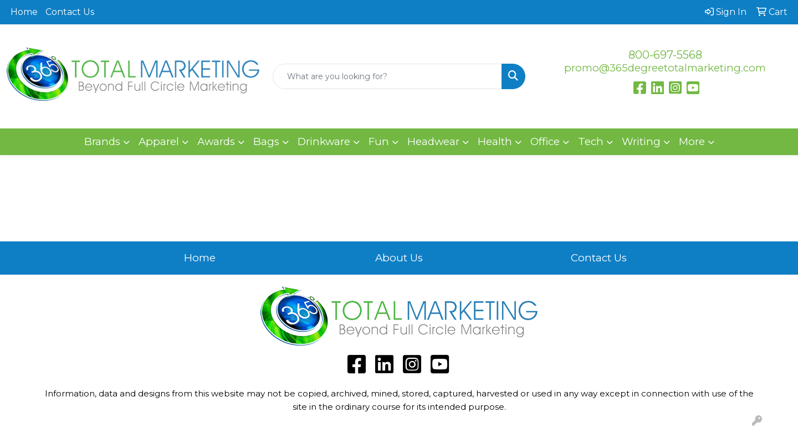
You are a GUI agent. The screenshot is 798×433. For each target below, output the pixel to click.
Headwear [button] (433, 141)
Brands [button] (102, 141)
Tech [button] (590, 141)
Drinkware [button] (324, 141)
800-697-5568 (665, 54)
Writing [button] (641, 141)
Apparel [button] (159, 141)
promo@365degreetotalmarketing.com (665, 67)
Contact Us (69, 12)
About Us (399, 257)
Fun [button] (379, 141)
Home (24, 12)
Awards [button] (216, 141)
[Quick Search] (387, 76)
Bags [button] (266, 141)
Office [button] (545, 141)
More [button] (692, 141)
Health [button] (495, 141)
